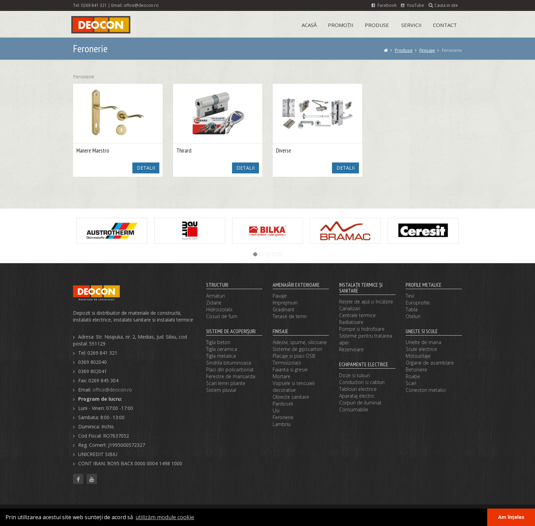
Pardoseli (283, 403)
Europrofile (418, 302)
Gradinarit (283, 309)
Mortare (281, 376)
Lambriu (282, 424)
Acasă (309, 25)
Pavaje (280, 296)
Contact (445, 25)
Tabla (412, 309)
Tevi (410, 296)
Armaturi (215, 296)
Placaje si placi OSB (294, 356)
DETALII (146, 168)
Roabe (413, 376)
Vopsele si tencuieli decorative (294, 386)
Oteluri (413, 316)
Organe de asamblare (430, 362)
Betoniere (416, 369)
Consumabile (353, 409)
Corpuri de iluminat (360, 402)
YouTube (412, 5)
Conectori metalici (426, 390)
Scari (411, 383)
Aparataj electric (357, 396)
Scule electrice (421, 349)
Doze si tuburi (354, 375)
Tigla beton (218, 342)
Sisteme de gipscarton (297, 349)
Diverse (283, 150)
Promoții (340, 25)
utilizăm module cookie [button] (164, 517)
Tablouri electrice (358, 389)
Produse (377, 25)
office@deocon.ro (141, 5)
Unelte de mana (423, 342)
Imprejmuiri (285, 302)
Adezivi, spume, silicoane (300, 342)
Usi (276, 410)
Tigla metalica (221, 356)
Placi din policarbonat (230, 369)
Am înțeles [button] (511, 517)
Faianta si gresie (290, 369)
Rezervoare (351, 349)
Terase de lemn (290, 316)
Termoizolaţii (287, 362)
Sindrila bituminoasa (228, 362)
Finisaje (427, 50)
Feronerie (283, 417)
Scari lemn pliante (225, 383)
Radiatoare (351, 322)
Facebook (384, 5)
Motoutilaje (418, 356)
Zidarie (213, 302)
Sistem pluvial (221, 390)
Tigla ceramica (221, 349)
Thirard (183, 150)
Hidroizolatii (219, 309)
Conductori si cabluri (362, 382)
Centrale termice (357, 315)
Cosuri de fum (221, 316)
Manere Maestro (92, 150)
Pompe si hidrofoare (362, 329)
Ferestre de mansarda (230, 376)
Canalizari (349, 308)
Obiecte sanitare (291, 397)
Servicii (411, 25)
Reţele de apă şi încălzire (366, 301)
